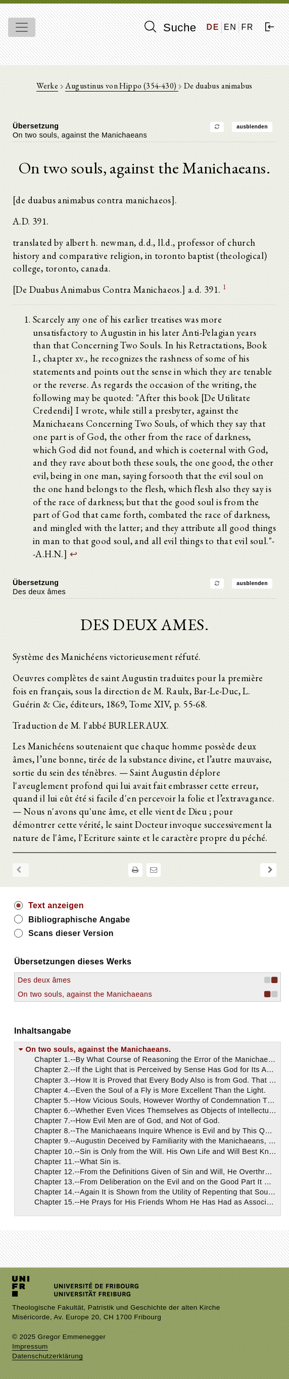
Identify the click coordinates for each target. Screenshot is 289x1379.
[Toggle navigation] (21, 27)
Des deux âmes (44, 980)
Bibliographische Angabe (79, 919)
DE (213, 27)
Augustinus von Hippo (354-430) (121, 85)
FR (247, 27)
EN (230, 27)
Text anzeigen (56, 905)
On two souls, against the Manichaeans (85, 994)
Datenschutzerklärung (47, 1356)
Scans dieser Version (71, 933)
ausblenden (252, 126)
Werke (47, 85)
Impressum (30, 1346)
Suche (170, 27)
